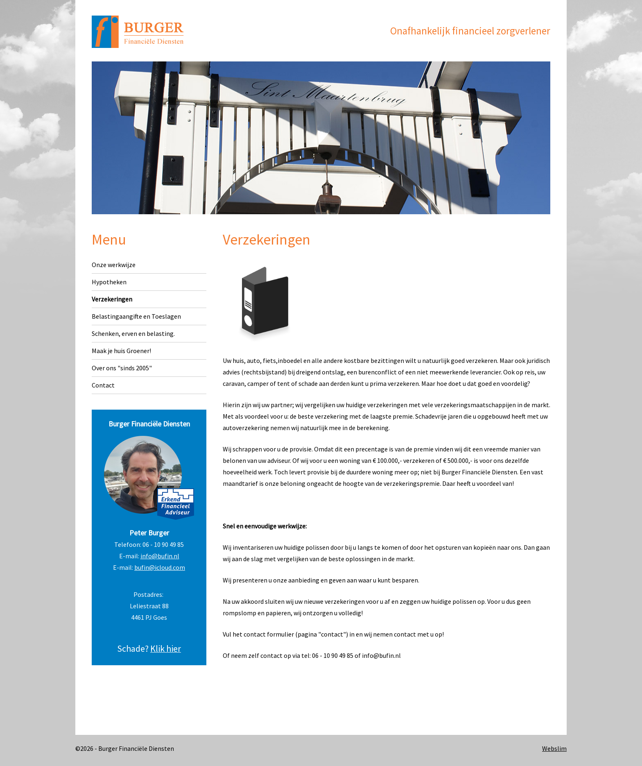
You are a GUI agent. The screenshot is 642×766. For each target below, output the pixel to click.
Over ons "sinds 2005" (122, 368)
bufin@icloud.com (159, 567)
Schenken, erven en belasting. (133, 333)
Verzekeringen (112, 299)
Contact (103, 385)
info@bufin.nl (159, 556)
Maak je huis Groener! (121, 351)
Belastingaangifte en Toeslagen (136, 316)
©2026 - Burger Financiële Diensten (124, 748)
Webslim (554, 748)
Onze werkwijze (114, 265)
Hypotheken (109, 282)
